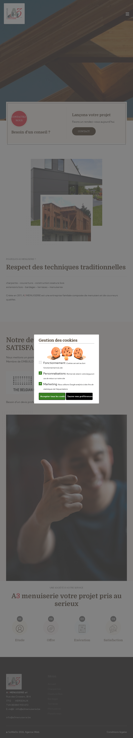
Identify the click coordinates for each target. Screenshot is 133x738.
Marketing (66, 386)
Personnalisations (66, 375)
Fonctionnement (62, 365)
